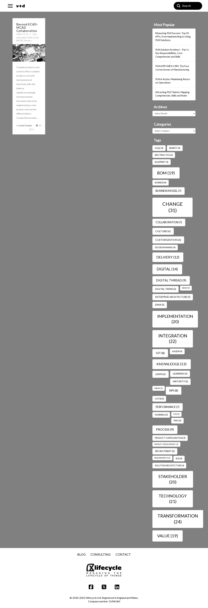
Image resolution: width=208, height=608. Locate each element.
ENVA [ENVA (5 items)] (159, 304)
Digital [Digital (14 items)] (167, 269)
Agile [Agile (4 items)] (159, 148)
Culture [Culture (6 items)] (163, 231)
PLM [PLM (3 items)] (176, 414)
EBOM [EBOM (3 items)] (186, 288)
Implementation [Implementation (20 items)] (175, 319)
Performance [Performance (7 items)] (167, 407)
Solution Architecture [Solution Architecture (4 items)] (169, 465)
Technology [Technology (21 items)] (173, 498)
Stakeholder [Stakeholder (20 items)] (172, 479)
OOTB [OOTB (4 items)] (159, 398)
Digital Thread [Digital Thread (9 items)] (171, 280)
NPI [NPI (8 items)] (173, 390)
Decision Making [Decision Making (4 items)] (165, 247)
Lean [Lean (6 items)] (160, 374)
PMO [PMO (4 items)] (177, 420)
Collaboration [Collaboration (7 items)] (169, 222)
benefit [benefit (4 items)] (174, 148)
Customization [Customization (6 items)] (168, 239)
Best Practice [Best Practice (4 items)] (164, 155)
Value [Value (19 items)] (167, 535)
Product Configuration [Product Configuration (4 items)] (170, 438)
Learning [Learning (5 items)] (180, 373)
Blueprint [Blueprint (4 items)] (161, 162)
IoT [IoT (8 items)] (160, 353)
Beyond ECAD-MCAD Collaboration (27, 27)
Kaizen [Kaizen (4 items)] (177, 351)
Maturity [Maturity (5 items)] (180, 381)
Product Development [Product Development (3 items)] (166, 444)
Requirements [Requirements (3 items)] (162, 458)
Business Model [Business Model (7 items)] (168, 190)
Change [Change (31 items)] (172, 207)
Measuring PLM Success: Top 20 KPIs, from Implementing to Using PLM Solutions (173, 37)
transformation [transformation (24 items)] (177, 518)
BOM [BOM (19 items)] (166, 172)
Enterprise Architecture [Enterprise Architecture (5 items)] (172, 297)
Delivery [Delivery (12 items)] (167, 257)
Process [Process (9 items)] (165, 429)
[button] (10, 5)
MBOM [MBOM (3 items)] (158, 388)
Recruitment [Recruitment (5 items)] (165, 451)
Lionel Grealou (25, 125)
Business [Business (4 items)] (160, 182)
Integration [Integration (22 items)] (172, 338)
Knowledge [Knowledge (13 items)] (171, 364)
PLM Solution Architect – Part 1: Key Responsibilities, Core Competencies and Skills (172, 53)
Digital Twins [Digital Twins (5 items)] (165, 289)
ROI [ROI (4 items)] (179, 458)
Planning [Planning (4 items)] (161, 414)
